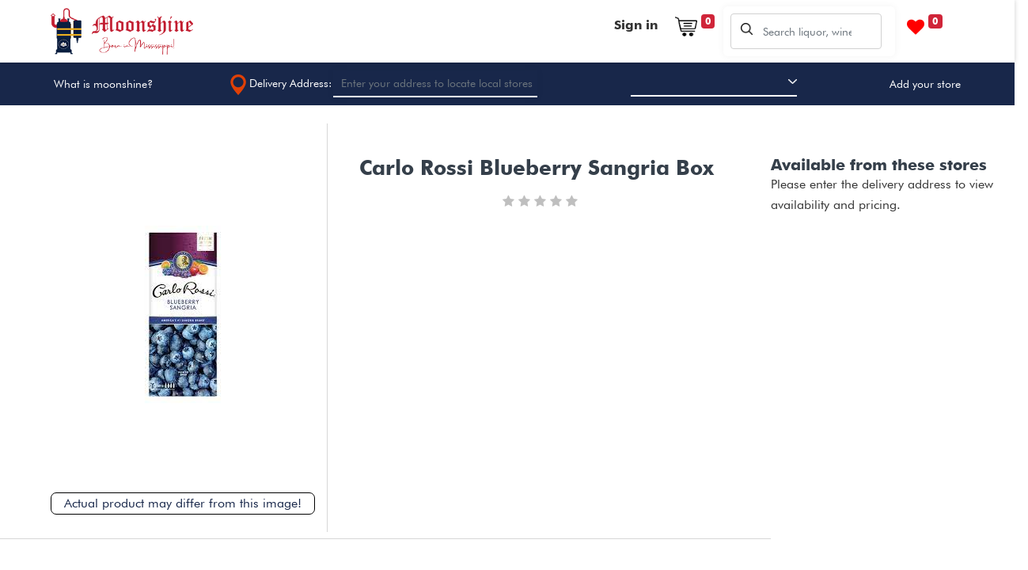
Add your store (925, 84)
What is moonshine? (103, 84)
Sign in (636, 24)
